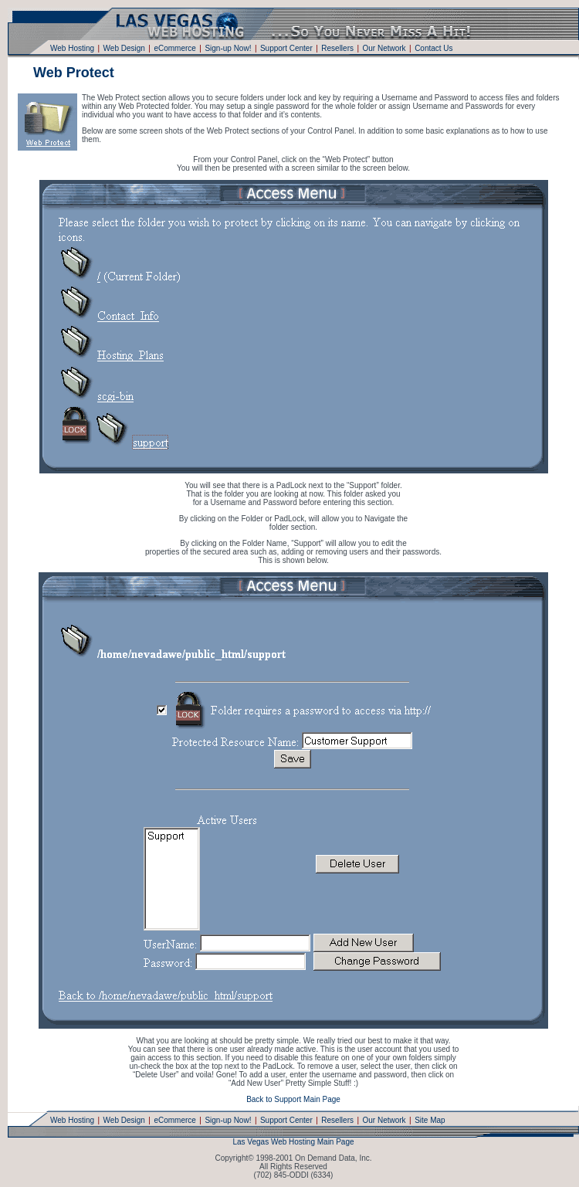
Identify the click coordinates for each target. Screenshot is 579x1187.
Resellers (337, 48)
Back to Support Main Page (293, 1099)
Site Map (430, 1120)
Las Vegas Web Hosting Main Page (293, 1142)
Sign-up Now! (228, 48)
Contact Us (433, 48)
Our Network (383, 48)
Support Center (286, 48)
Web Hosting (72, 48)
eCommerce (174, 48)
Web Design (124, 48)
